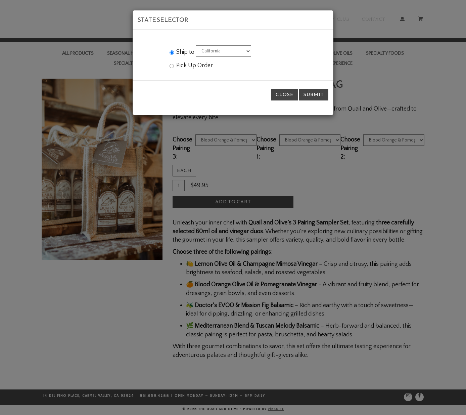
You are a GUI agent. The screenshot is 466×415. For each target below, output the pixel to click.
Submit (314, 94)
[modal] (233, 207)
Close (284, 94)
